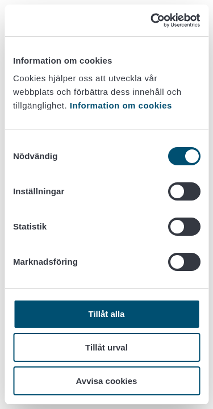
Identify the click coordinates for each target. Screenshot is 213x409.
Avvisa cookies (106, 381)
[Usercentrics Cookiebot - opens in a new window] (151, 20)
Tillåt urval (106, 347)
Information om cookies (121, 105)
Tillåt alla (107, 314)
